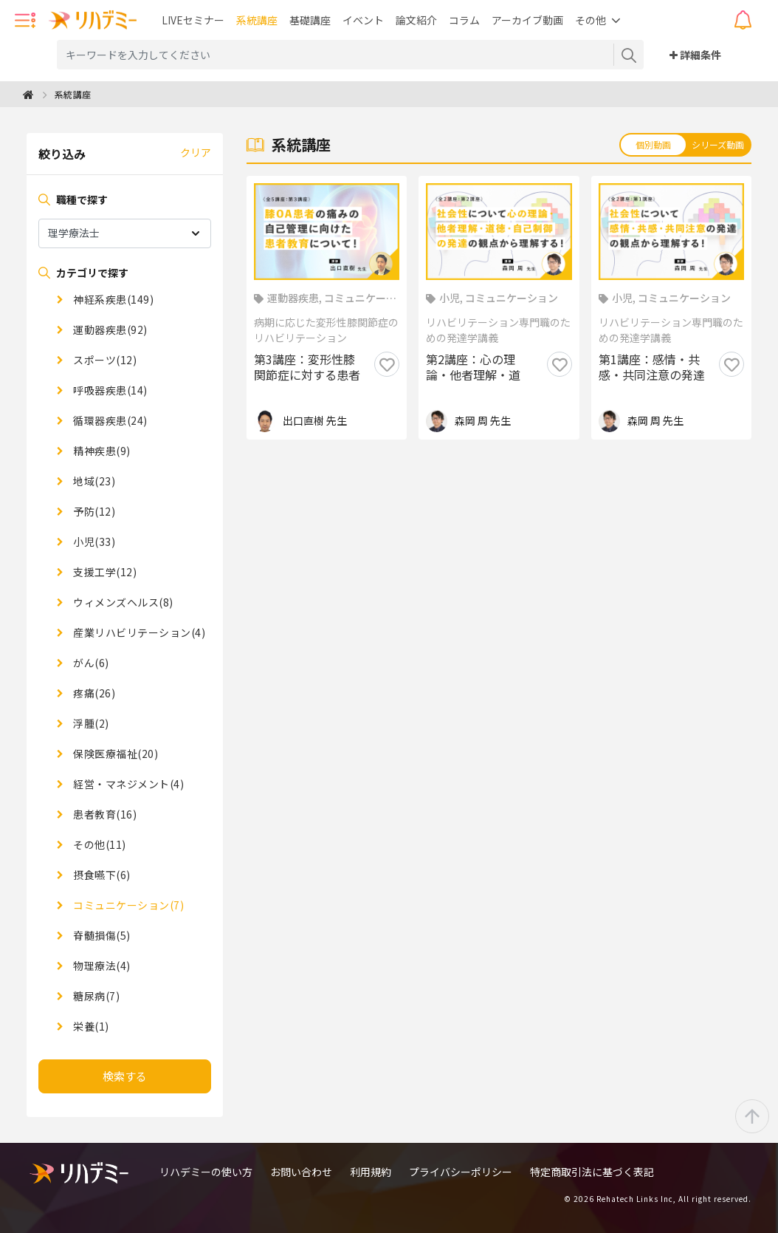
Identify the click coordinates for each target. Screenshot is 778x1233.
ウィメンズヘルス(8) (122, 602)
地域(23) (93, 481)
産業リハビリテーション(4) (138, 632)
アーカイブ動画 (527, 20)
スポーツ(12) (104, 359)
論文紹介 (416, 20)
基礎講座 (310, 20)
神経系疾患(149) (112, 299)
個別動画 (653, 144)
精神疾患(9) (101, 450)
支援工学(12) (104, 571)
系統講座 (257, 20)
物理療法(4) (101, 965)
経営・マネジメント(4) (128, 783)
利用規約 (370, 1171)
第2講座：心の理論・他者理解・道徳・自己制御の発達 (479, 367)
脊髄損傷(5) (101, 935)
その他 (590, 20)
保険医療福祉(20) (115, 753)
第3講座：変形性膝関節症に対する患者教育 (307, 367)
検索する (125, 1076)
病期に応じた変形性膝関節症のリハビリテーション (326, 330)
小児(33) (93, 541)
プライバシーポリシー (460, 1171)
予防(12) (93, 511)
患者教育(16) (104, 814)
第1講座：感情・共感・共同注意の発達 (652, 367)
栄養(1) (90, 1026)
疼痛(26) (93, 693)
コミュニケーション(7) (128, 905)
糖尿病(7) (95, 995)
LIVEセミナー (193, 20)
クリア (195, 152)
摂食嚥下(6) (101, 874)
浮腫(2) (90, 723)
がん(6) (90, 662)
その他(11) (98, 844)
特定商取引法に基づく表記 (592, 1171)
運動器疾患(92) (109, 329)
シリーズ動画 (718, 144)
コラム (464, 20)
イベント (363, 20)
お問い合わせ (301, 1171)
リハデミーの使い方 (205, 1171)
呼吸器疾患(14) (109, 390)
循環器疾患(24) (109, 420)
